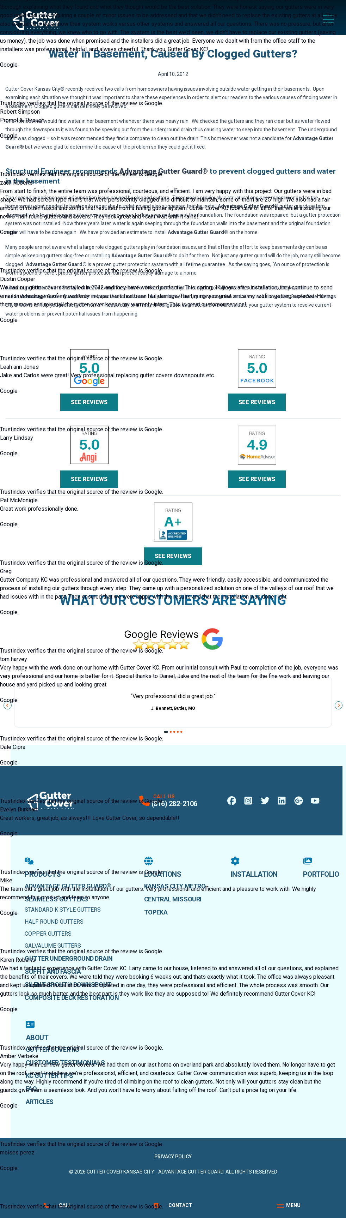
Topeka (155, 912)
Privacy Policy (173, 1156)
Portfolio (321, 867)
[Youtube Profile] (315, 800)
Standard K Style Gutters (63, 909)
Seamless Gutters (56, 899)
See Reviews (89, 402)
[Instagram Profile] (248, 800)
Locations (162, 867)
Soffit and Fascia (53, 971)
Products (43, 867)
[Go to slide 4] (178, 732)
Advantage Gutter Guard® (68, 886)
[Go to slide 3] (174, 732)
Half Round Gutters (54, 921)
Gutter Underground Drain (68, 958)
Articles (40, 1101)
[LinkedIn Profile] (282, 800)
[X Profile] (265, 800)
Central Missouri (173, 899)
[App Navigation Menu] (288, 1205)
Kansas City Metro (174, 886)
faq (31, 1088)
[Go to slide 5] (181, 732)
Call (57, 1205)
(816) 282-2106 (174, 803)
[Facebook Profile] (231, 800)
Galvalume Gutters (53, 945)
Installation (254, 867)
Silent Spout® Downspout (68, 984)
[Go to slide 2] (171, 732)
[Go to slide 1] (166, 732)
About (37, 1031)
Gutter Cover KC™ (54, 1049)
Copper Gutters (48, 933)
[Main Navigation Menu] (328, 19)
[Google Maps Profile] (298, 800)
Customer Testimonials (65, 1062)
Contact (173, 1205)
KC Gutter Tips (49, 1075)
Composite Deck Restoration (72, 997)
